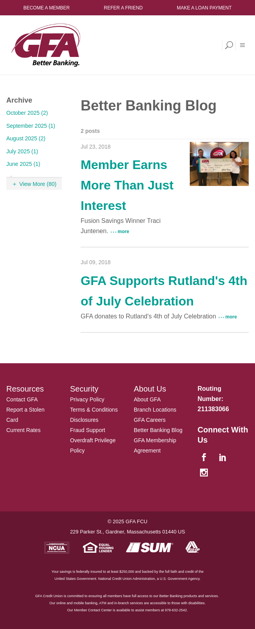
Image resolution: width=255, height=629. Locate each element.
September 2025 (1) (30, 126)
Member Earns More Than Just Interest (127, 185)
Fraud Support (87, 430)
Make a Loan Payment (204, 8)
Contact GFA (22, 399)
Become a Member (46, 8)
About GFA (147, 399)
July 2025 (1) (22, 151)
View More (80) (38, 184)
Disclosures (84, 420)
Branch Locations (155, 409)
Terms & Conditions (93, 409)
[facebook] (205, 457)
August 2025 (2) (26, 138)
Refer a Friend (123, 8)
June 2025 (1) (23, 164)
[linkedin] (223, 457)
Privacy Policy (87, 399)
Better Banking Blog (158, 430)
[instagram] (205, 473)
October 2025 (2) (27, 113)
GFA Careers (150, 420)
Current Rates (23, 430)
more (123, 231)
